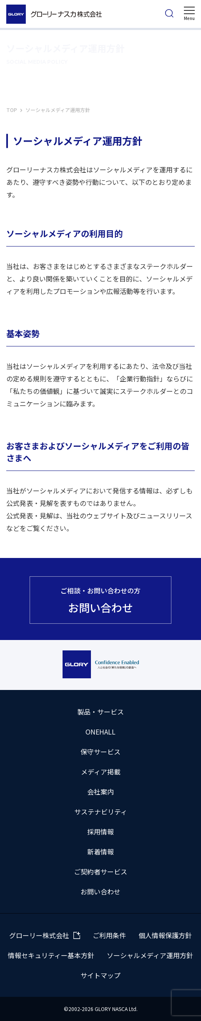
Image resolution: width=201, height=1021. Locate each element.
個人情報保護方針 (165, 935)
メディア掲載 (101, 772)
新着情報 (100, 852)
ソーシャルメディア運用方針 (150, 955)
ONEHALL (100, 732)
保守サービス (100, 752)
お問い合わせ (100, 891)
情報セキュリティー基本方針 (51, 955)
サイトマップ (100, 975)
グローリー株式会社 (39, 935)
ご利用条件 (109, 935)
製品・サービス (100, 712)
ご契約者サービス (100, 872)
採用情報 (100, 832)
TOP (11, 109)
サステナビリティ (100, 812)
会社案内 (100, 792)
